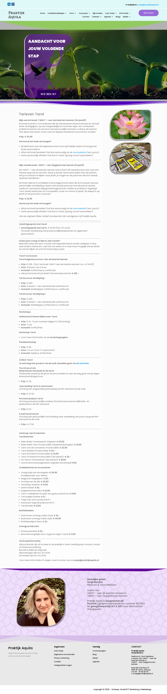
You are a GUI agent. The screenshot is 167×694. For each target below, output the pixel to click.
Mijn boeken (98, 13)
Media (125, 17)
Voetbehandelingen (56, 13)
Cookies (57, 661)
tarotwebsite (80, 208)
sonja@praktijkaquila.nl (148, 5)
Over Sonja (109, 13)
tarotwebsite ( (80, 152)
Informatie (123, 13)
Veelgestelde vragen (63, 665)
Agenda (107, 17)
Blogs (118, 17)
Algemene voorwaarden (64, 654)
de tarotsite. (82, 363)
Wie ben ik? (48, 94)
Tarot (71, 13)
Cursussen (83, 13)
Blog (94, 654)
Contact (85, 17)
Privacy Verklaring (61, 658)
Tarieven (95, 17)
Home (42, 13)
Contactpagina (99, 651)
